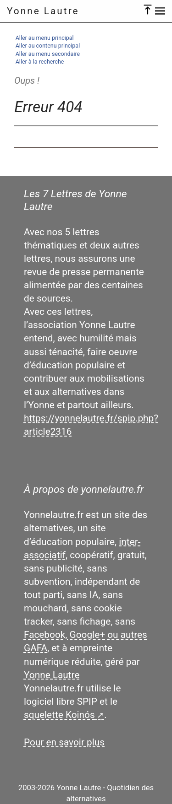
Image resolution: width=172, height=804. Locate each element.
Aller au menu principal (45, 37)
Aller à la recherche (40, 61)
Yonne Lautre (43, 10)
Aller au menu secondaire (48, 53)
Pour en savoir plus (64, 742)
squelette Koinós (59, 714)
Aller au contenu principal (48, 45)
